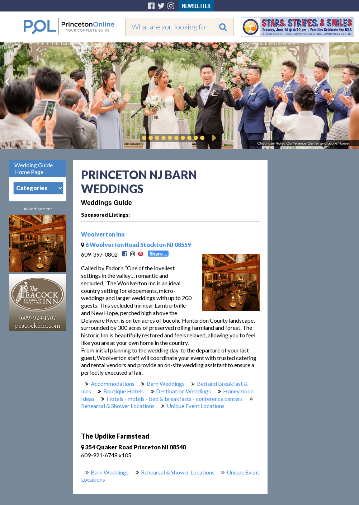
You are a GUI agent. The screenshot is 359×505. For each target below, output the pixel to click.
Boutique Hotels (123, 391)
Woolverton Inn (102, 234)
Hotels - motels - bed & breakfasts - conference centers (175, 398)
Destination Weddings (183, 391)
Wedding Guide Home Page (33, 168)
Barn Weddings (166, 383)
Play (213, 138)
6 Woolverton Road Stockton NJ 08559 (136, 244)
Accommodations (112, 383)
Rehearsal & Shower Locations (118, 405)
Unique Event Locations (196, 405)
